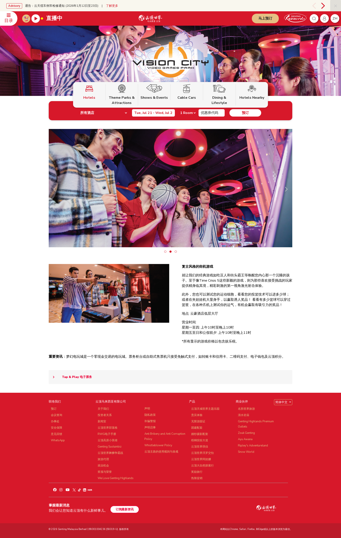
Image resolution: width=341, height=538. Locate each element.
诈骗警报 (150, 421)
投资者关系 (105, 415)
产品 (192, 401)
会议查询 (56, 415)
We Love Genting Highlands (116, 478)
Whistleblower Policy (158, 445)
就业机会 (103, 466)
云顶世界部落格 (107, 428)
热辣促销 (196, 478)
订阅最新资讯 (125, 509)
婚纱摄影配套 (199, 434)
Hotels (89, 92)
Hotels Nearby (251, 92)
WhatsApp (58, 440)
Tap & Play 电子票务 (70, 377)
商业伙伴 (242, 401)
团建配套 (196, 428)
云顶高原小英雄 (107, 440)
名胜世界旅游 (246, 409)
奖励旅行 (196, 472)
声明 (147, 409)
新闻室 (102, 421)
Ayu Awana (245, 439)
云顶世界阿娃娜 (201, 459)
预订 (245, 112)
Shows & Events (154, 92)
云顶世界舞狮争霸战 (110, 453)
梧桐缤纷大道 (199, 440)
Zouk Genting (246, 433)
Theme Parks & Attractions (122, 94)
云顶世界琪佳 (199, 447)
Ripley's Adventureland (253, 446)
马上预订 (265, 18)
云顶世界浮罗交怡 (202, 453)
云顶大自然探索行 (202, 466)
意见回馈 (56, 434)
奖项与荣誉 (105, 472)
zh (335, 18)
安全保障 (56, 428)
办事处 (55, 421)
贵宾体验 (196, 415)
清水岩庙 (243, 415)
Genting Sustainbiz (110, 447)
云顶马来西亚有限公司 (110, 401)
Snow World (246, 452)
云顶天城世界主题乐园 (205, 409)
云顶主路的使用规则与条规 (161, 452)
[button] (165, 251)
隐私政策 (150, 415)
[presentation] (313, 5)
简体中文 (281, 402)
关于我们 (103, 409)
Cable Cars (186, 92)
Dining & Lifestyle (219, 94)
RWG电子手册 (107, 434)
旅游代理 (103, 459)
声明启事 (150, 427)
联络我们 (55, 401)
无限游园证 (198, 421)
